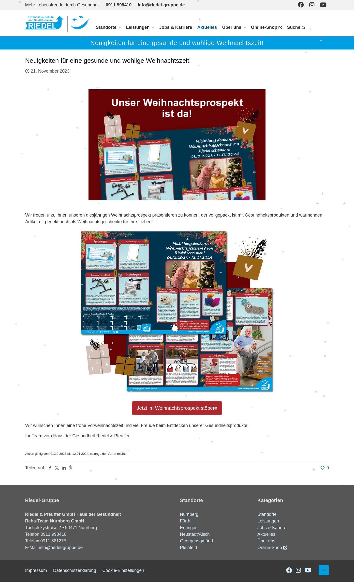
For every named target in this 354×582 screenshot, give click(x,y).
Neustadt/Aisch (195, 534)
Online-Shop (269, 547)
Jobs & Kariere (271, 527)
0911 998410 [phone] (119, 4)
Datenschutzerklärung (74, 570)
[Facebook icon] (301, 4)
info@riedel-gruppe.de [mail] (161, 4)
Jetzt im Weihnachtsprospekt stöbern (177, 408)
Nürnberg (189, 514)
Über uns (266, 540)
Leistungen (268, 521)
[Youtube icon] (323, 4)
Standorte (267, 514)
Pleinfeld (188, 547)
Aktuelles (266, 534)
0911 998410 (53, 534)
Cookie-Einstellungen (123, 570)
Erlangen (189, 527)
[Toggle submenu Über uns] (244, 27)
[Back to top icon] (324, 570)
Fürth (185, 521)
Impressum (36, 570)
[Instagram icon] (311, 4)
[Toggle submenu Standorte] (120, 27)
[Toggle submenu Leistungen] (153, 27)
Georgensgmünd (196, 540)
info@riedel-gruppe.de (61, 547)
